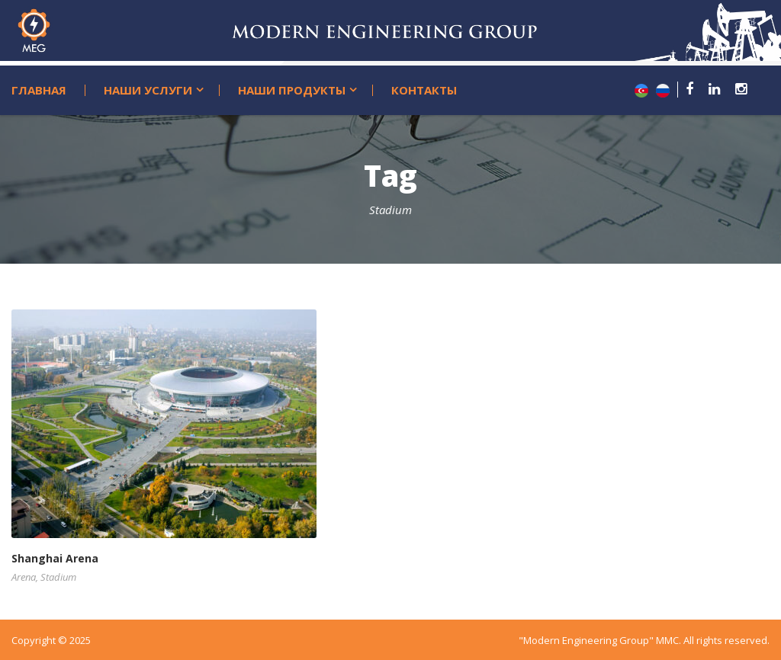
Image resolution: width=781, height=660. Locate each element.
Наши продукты (292, 90)
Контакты (424, 90)
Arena (23, 577)
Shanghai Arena (54, 558)
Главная (38, 90)
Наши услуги (148, 90)
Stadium (58, 577)
